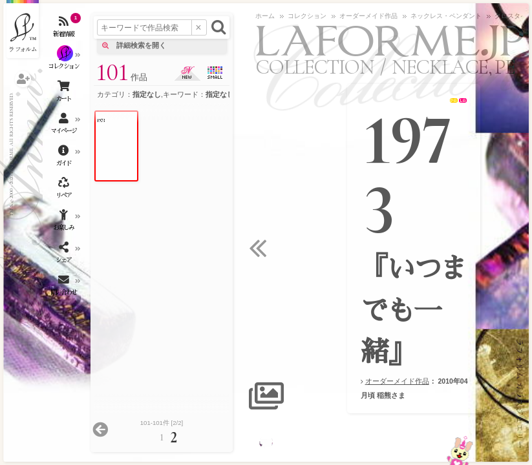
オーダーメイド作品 (397, 381)
